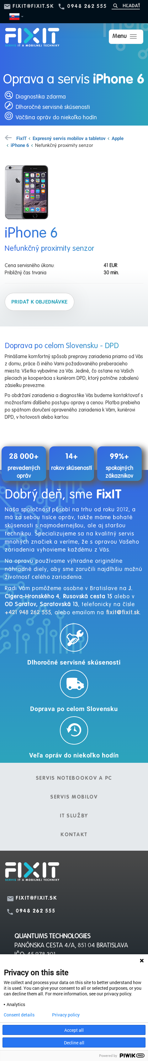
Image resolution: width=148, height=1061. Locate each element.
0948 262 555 (87, 6)
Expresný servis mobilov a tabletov (69, 138)
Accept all (74, 1030)
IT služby (74, 816)
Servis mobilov (74, 797)
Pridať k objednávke (39, 301)
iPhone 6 (20, 145)
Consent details (19, 1014)
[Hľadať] (126, 5)
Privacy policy (66, 1014)
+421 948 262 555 (28, 613)
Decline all (74, 1043)
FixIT (21, 138)
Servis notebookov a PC (74, 778)
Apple (118, 138)
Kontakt (74, 834)
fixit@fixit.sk (33, 6)
